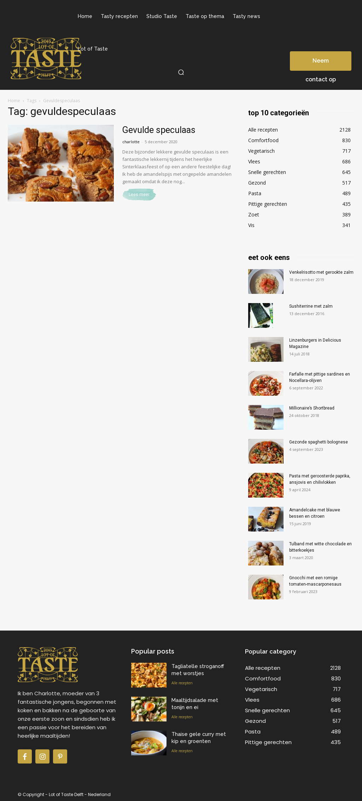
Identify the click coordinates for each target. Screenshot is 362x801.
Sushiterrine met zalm (311, 306)
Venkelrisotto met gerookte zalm (321, 272)
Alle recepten (182, 681)
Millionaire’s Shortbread (311, 408)
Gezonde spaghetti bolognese (318, 442)
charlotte (131, 141)
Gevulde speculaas (158, 130)
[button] (181, 72)
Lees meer (139, 194)
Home (14, 101)
